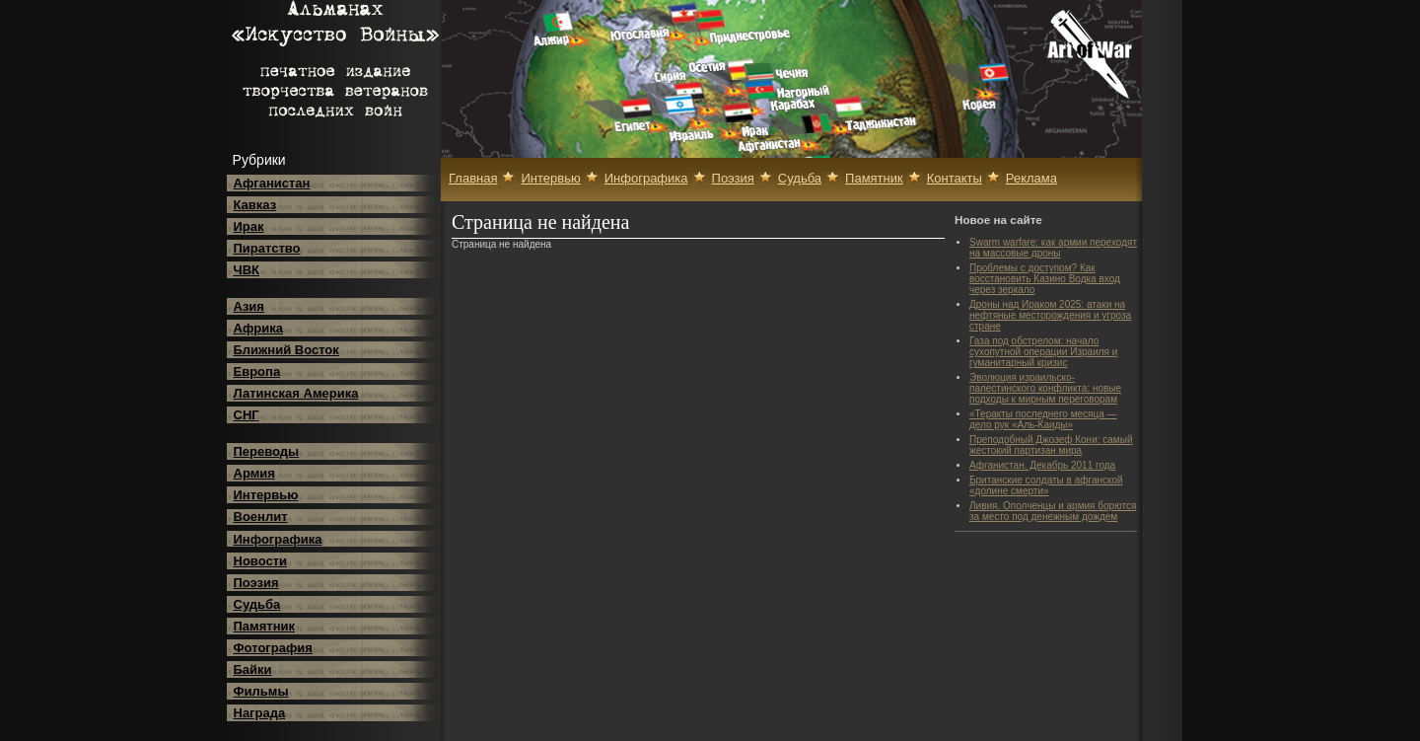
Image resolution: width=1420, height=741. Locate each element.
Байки (253, 669)
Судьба (257, 604)
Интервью (266, 494)
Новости (261, 561)
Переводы (267, 451)
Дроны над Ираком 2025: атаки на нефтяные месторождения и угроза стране (1050, 315)
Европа (257, 371)
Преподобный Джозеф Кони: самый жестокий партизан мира (1050, 445)
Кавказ (255, 204)
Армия (254, 473)
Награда (260, 712)
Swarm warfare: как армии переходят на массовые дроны (1053, 248)
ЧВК (246, 269)
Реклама (1031, 178)
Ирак (249, 226)
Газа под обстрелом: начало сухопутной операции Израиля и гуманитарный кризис (1043, 351)
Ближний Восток (286, 349)
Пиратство (267, 248)
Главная (473, 178)
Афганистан (272, 183)
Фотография (273, 647)
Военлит (261, 516)
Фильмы (261, 691)
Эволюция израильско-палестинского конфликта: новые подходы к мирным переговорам (1045, 388)
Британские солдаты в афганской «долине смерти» (1046, 485)
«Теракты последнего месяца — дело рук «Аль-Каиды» (1043, 419)
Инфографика (278, 539)
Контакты (954, 178)
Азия (249, 306)
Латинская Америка (296, 393)
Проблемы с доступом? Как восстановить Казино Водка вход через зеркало (1044, 278)
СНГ (246, 415)
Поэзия (256, 582)
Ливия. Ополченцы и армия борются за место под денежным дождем (1052, 511)
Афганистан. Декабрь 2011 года (1042, 465)
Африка (258, 328)
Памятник (265, 626)
